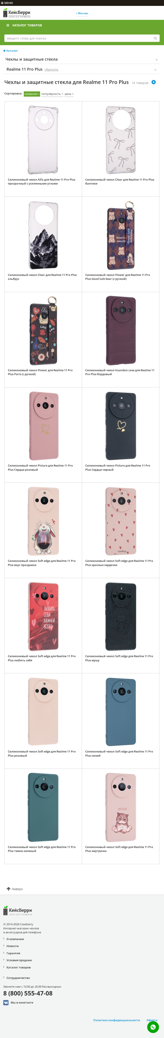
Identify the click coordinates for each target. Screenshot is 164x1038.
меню (7, 3)
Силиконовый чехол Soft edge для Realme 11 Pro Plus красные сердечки (119, 563)
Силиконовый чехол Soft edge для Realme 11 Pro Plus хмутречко (119, 849)
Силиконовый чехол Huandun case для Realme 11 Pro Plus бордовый (119, 372)
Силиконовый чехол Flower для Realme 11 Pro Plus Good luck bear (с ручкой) (117, 277)
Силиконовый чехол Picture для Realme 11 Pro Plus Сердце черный (117, 467)
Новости (13, 946)
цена (68, 94)
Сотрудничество (18, 978)
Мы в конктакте (18, 1002)
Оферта (152, 1020)
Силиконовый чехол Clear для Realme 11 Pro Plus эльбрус (42, 277)
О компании (15, 939)
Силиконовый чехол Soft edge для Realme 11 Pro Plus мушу (119, 658)
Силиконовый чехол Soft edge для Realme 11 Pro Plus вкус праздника (42, 563)
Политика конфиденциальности (116, 1020)
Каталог (10, 51)
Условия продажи (19, 960)
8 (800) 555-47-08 (28, 993)
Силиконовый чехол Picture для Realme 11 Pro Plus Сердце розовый (40, 467)
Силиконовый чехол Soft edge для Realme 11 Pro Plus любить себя (42, 658)
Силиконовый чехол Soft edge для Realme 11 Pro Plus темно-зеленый (42, 849)
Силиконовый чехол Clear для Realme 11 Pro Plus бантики (119, 182)
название (30, 94)
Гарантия (13, 953)
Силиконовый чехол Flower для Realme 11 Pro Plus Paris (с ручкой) (40, 372)
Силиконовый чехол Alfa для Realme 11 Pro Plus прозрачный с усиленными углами (41, 182)
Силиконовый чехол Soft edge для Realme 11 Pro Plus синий (119, 753)
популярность (51, 94)
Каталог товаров (24, 25)
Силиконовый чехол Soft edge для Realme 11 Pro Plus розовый (42, 753)
